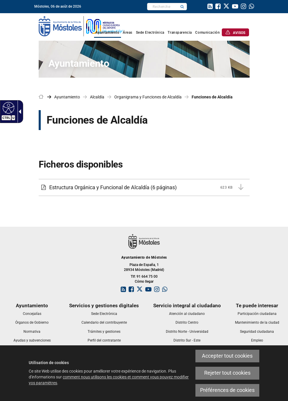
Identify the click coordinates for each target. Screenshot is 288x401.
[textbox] (162, 6)
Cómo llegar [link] (144, 281)
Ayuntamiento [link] (67, 97)
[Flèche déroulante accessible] (18, 111)
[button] (182, 6)
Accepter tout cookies (227, 356)
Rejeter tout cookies (227, 373)
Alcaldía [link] (97, 97)
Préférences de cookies (227, 390)
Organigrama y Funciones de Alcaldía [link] (148, 97)
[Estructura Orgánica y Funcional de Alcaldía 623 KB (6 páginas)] (144, 187)
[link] (210, 7)
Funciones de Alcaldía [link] (212, 97)
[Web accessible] (7, 107)
